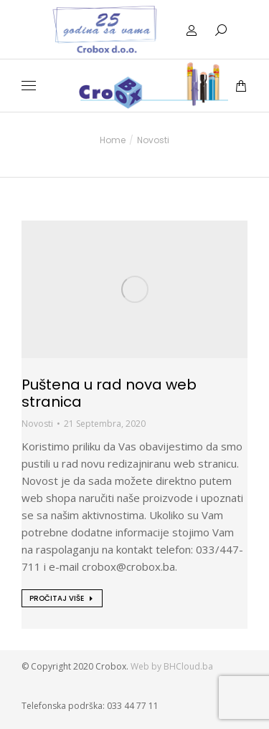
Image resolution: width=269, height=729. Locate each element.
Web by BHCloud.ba (173, 666)
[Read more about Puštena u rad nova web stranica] (62, 598)
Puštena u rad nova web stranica (109, 393)
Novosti (37, 423)
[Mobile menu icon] (28, 85)
